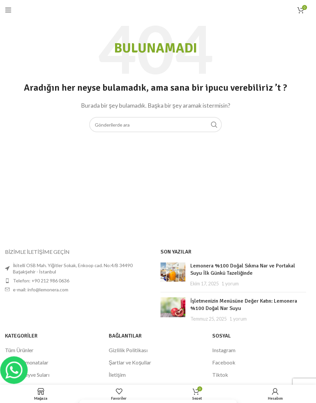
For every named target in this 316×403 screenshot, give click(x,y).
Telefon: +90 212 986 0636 (41, 280)
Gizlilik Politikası (128, 350)
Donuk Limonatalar (26, 362)
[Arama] (155, 124)
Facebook (223, 362)
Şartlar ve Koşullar (130, 362)
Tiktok (220, 374)
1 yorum (230, 283)
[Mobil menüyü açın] (8, 10)
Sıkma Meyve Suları (27, 374)
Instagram (223, 350)
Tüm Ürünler (19, 350)
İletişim (117, 374)
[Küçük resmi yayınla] (172, 274)
